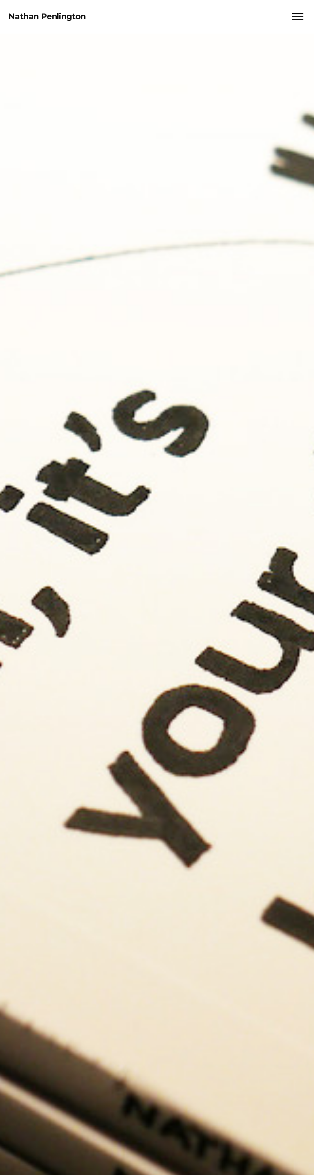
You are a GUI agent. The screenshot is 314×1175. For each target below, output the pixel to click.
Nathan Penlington (47, 16)
